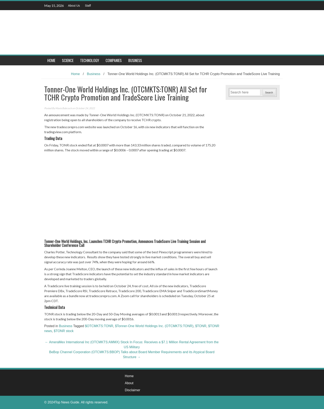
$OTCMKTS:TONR (99, 326)
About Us (74, 5)
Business (135, 60)
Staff (88, 5)
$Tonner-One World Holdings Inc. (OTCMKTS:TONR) (154, 326)
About (129, 383)
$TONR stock (64, 331)
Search (269, 92)
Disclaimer (132, 390)
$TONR (200, 326)
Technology (89, 60)
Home (51, 60)
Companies (114, 60)
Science (68, 60)
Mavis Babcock (63, 108)
